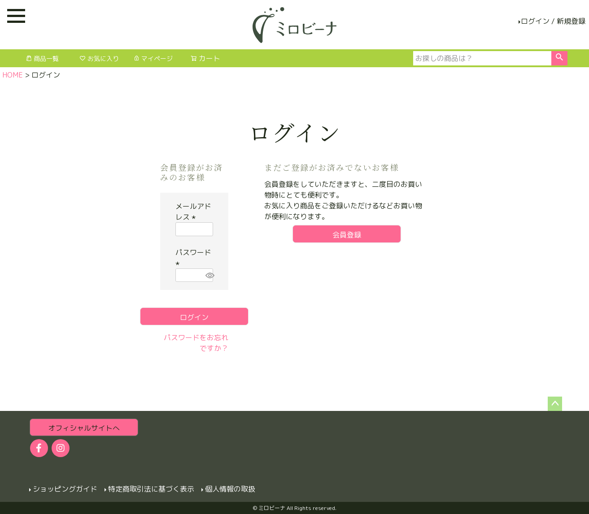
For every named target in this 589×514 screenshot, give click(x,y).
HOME (12, 75)
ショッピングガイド (65, 488)
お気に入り (99, 58)
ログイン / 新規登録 (553, 21)
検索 (559, 58)
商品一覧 (42, 58)
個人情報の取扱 (230, 488)
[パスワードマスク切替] (208, 275)
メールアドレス (193, 211)
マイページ (153, 58)
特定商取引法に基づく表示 (151, 488)
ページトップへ (555, 404)
